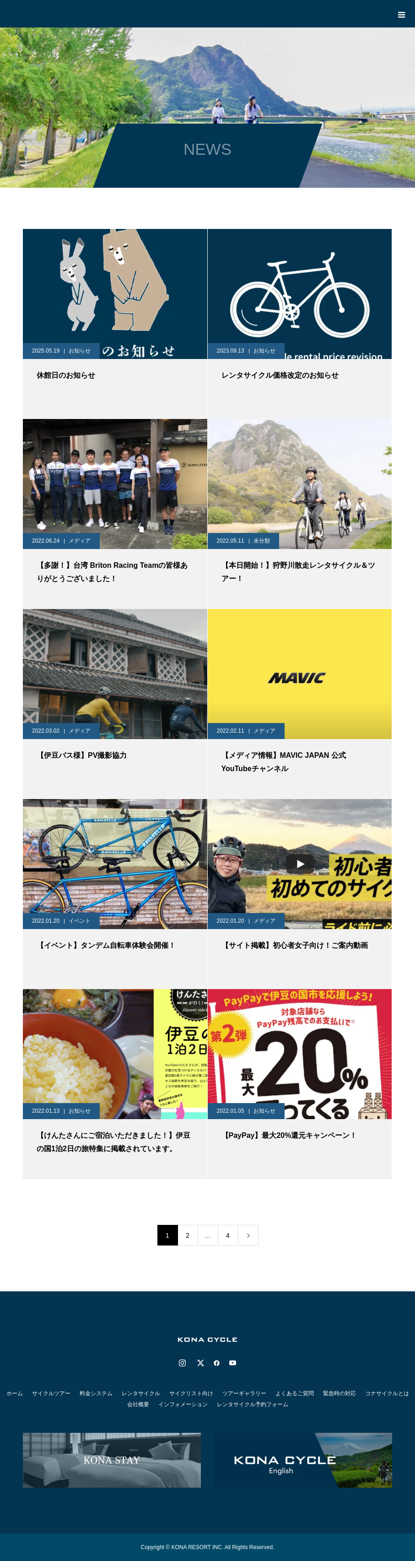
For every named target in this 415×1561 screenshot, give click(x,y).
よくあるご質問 (294, 1393)
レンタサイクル (141, 1393)
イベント (80, 921)
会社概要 (138, 1404)
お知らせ (80, 351)
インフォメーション (183, 1404)
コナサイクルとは (387, 1393)
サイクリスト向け (191, 1393)
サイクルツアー (51, 1393)
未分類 (261, 541)
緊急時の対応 (339, 1393)
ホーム (14, 1393)
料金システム (96, 1393)
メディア (80, 541)
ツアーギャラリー (244, 1393)
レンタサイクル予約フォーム (252, 1404)
